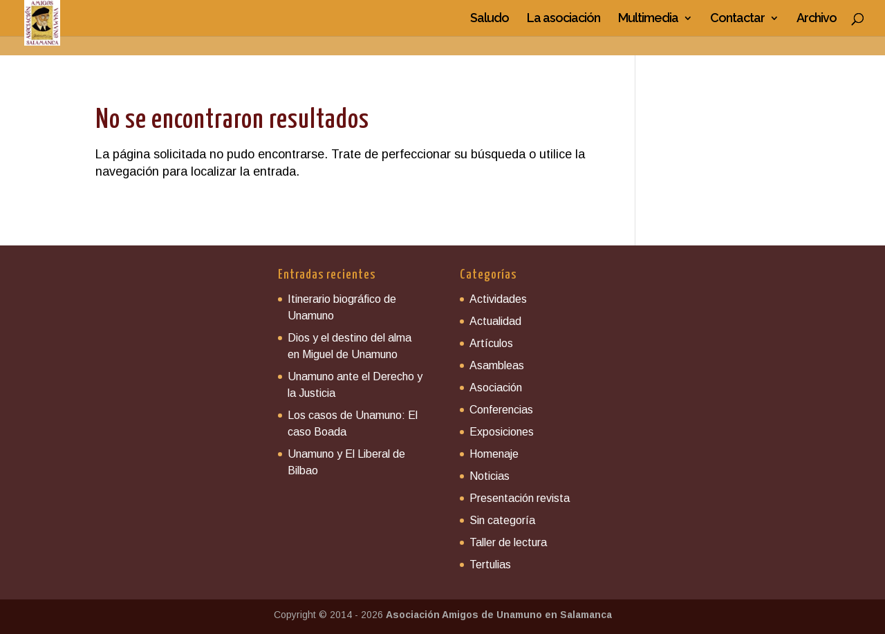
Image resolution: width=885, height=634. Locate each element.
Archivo (816, 19)
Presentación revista (519, 498)
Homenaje (494, 454)
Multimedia (648, 19)
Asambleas (496, 365)
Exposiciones (501, 432)
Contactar (737, 19)
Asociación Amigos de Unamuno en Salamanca (499, 614)
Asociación (495, 387)
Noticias (489, 476)
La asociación (563, 19)
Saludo (489, 19)
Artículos (491, 343)
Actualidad (495, 321)
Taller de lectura (508, 542)
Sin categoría (502, 520)
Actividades (498, 299)
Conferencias (501, 410)
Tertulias (490, 564)
